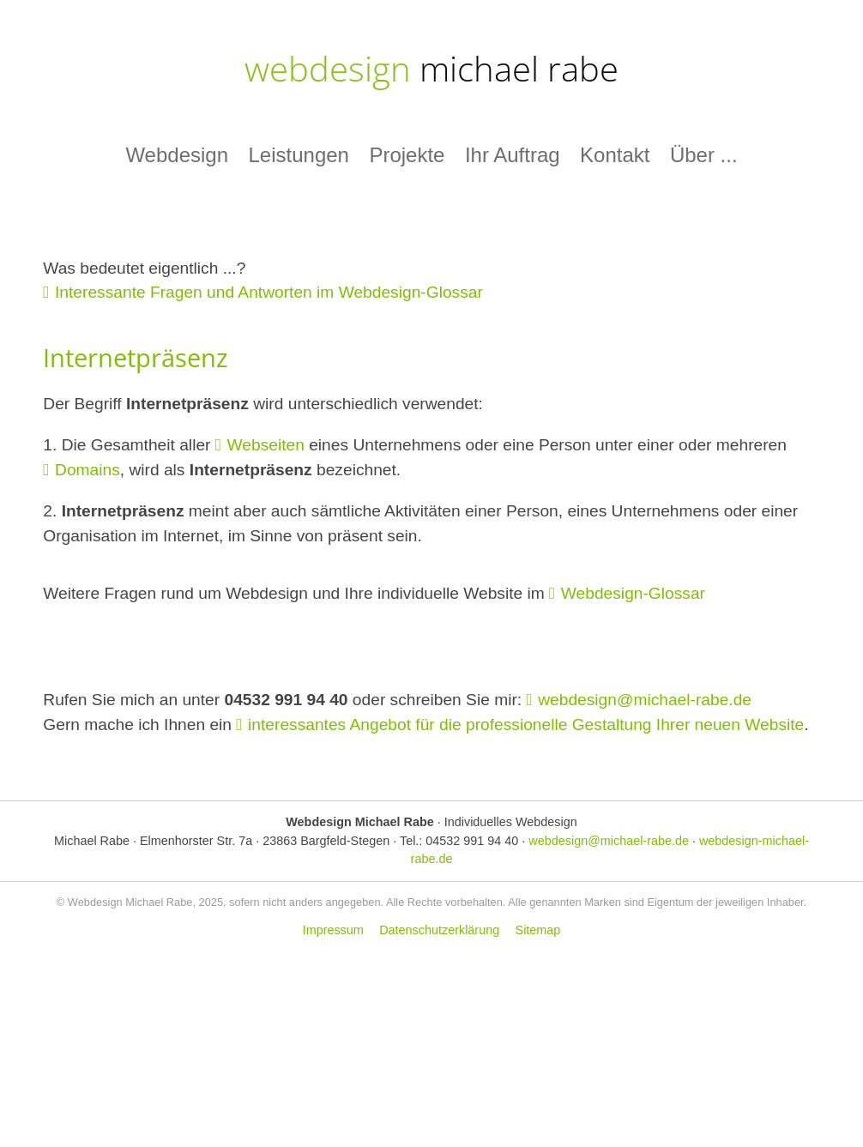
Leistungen (298, 154)
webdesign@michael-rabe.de (644, 700)
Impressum (333, 930)
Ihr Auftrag (512, 154)
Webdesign (176, 154)
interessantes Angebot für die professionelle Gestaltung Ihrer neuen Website (526, 724)
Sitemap (538, 930)
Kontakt (614, 154)
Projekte (406, 154)
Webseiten (266, 445)
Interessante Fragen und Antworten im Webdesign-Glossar (269, 292)
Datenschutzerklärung (439, 930)
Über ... (704, 154)
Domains (87, 470)
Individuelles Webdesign (510, 822)
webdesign (431, 68)
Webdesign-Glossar (633, 593)
